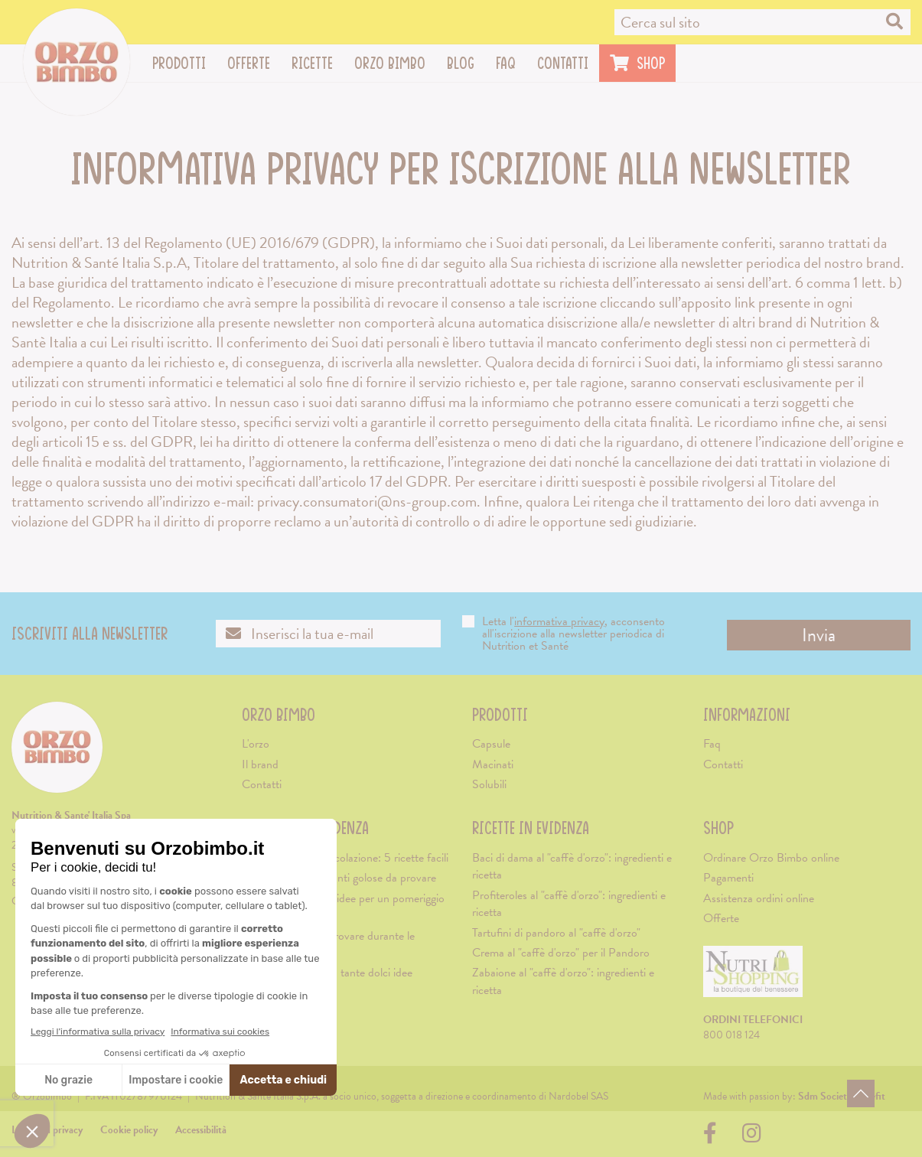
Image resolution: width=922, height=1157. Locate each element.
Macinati (492, 764)
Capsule (491, 744)
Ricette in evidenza (530, 827)
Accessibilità (200, 1130)
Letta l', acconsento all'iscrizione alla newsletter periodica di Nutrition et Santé (563, 633)
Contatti (562, 63)
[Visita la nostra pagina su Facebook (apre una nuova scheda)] (714, 1137)
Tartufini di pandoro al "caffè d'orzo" (556, 933)
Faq (506, 63)
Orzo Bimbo (395, 63)
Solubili (489, 784)
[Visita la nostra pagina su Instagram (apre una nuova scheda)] (751, 1137)
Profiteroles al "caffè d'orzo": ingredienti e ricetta (569, 903)
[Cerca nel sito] (762, 22)
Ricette (318, 63)
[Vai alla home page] (76, 62)
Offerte (248, 63)
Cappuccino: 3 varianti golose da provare (339, 878)
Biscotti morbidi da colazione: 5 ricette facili (345, 858)
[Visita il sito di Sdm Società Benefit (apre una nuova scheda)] (841, 1096)
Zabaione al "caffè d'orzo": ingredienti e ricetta (563, 981)
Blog (460, 63)
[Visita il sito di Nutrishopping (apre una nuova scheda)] (753, 978)
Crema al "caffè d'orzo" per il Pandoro (561, 953)
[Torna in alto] (861, 1093)
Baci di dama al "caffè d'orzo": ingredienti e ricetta (572, 866)
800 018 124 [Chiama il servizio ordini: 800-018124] (731, 1035)
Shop (718, 827)
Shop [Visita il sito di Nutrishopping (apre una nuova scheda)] (637, 63)
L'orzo (255, 744)
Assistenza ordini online (758, 898)
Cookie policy (129, 1130)
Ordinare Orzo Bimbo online (771, 858)
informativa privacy (559, 621)
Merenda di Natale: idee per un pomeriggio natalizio (343, 906)
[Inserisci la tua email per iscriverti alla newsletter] (328, 633)
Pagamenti (728, 878)
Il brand (260, 764)
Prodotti (184, 63)
